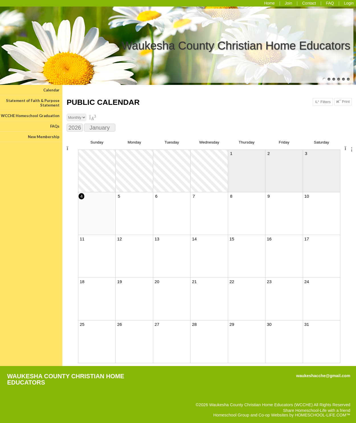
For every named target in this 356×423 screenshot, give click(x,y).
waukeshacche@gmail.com (323, 375)
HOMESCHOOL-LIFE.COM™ (322, 415)
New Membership (44, 136)
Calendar (51, 90)
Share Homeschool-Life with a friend (316, 410)
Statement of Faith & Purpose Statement (33, 102)
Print (343, 101)
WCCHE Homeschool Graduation (30, 115)
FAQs (55, 126)
